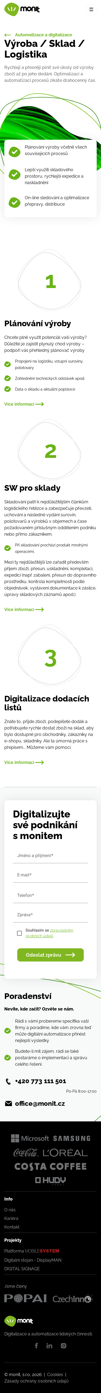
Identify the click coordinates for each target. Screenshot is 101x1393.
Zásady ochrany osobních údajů (36, 1381)
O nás (10, 1209)
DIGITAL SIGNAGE (22, 1268)
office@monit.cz (40, 1103)
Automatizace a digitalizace (38, 35)
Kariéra (11, 1218)
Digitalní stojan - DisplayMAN (32, 1260)
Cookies (55, 1374)
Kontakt (11, 1227)
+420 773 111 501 (40, 1081)
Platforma (31, 1251)
